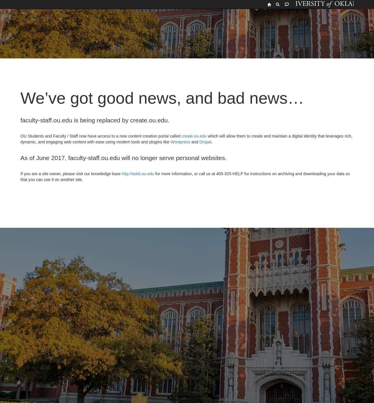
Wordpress (180, 142)
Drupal (205, 142)
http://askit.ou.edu (138, 173)
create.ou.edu (194, 136)
